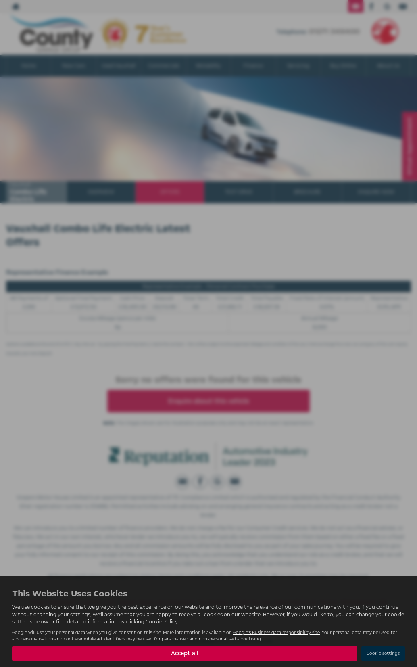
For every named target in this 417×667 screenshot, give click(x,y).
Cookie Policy (161, 621)
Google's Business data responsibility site (276, 632)
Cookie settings (383, 653)
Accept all (184, 653)
